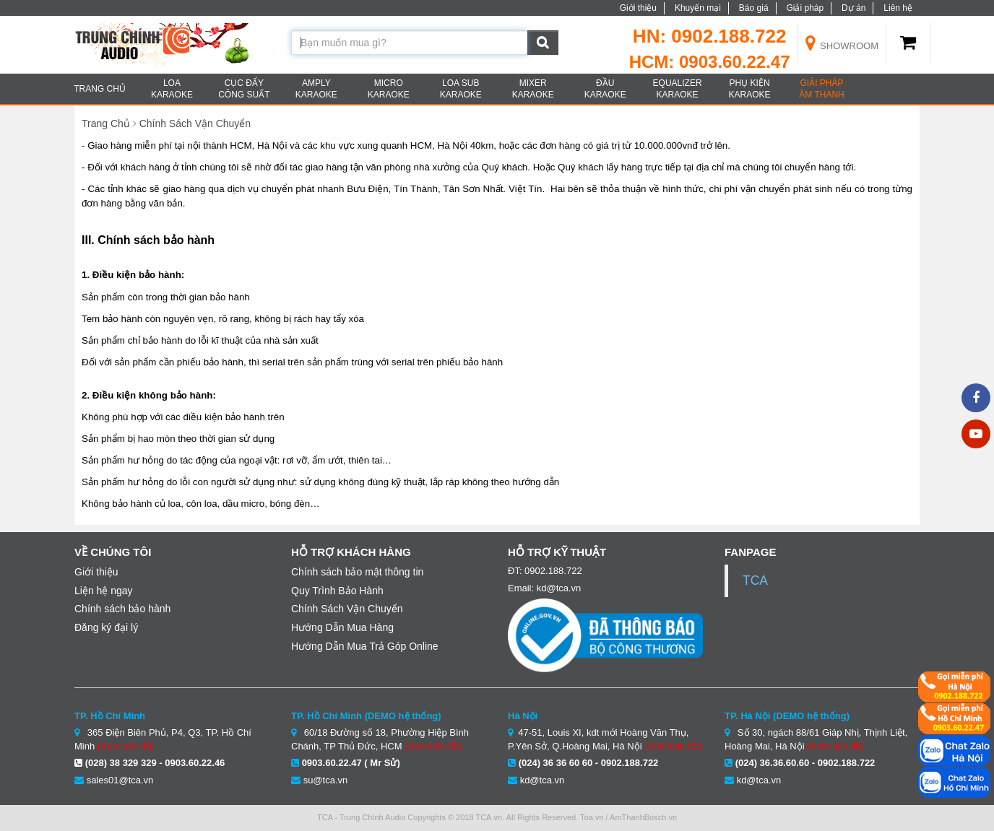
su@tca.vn (325, 780)
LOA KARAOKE (172, 89)
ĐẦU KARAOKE (605, 89)
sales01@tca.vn (120, 780)
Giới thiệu (638, 8)
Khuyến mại (698, 8)
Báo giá (754, 8)
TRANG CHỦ (100, 89)
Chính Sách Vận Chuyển (195, 123)
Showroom (842, 45)
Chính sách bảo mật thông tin (357, 572)
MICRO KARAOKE (389, 89)
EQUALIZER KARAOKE (677, 89)
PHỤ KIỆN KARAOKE (750, 89)
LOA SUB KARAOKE (461, 89)
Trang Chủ (106, 123)
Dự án (853, 8)
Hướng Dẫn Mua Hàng (342, 627)
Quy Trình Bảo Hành (337, 590)
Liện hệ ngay (103, 590)
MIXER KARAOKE (533, 89)
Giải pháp (805, 8)
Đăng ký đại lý (106, 627)
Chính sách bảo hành (122, 608)
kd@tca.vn (542, 780)
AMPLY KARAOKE (316, 89)
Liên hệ (897, 8)
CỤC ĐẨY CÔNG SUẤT (243, 89)
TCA (755, 580)
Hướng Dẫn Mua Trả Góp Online (364, 646)
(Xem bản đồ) (126, 746)
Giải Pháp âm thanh (821, 89)
